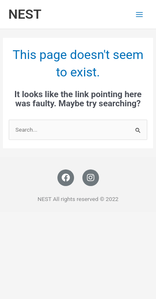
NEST (25, 14)
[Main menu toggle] (139, 14)
